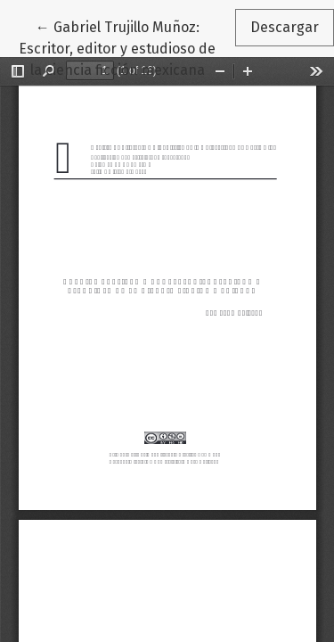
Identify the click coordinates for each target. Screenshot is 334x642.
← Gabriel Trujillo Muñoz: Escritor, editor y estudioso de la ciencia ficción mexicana (126, 47)
